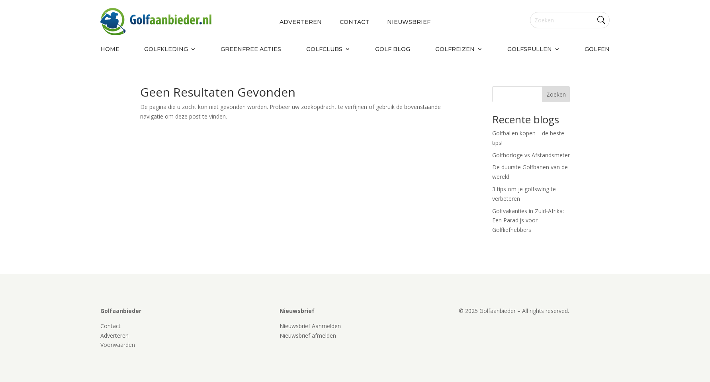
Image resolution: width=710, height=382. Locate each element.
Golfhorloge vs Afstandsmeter (531, 155)
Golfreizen (455, 49)
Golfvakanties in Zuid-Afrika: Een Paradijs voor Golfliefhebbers (528, 220)
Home (109, 49)
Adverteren (301, 22)
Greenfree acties (251, 49)
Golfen (597, 49)
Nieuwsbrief (408, 22)
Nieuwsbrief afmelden (308, 335)
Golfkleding (166, 49)
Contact (354, 22)
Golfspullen (529, 49)
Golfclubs (324, 49)
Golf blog (392, 49)
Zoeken (556, 94)
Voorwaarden (117, 344)
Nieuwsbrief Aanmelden (310, 326)
